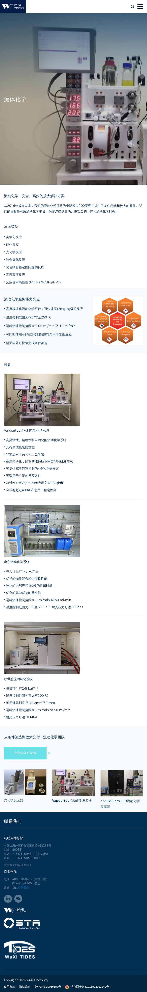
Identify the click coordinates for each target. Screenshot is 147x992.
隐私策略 (24, 986)
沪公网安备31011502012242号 (87, 986)
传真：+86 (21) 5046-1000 (22, 858)
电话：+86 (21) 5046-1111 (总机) (26, 854)
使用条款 (9, 986)
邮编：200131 (13, 849)
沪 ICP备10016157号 (47, 986)
